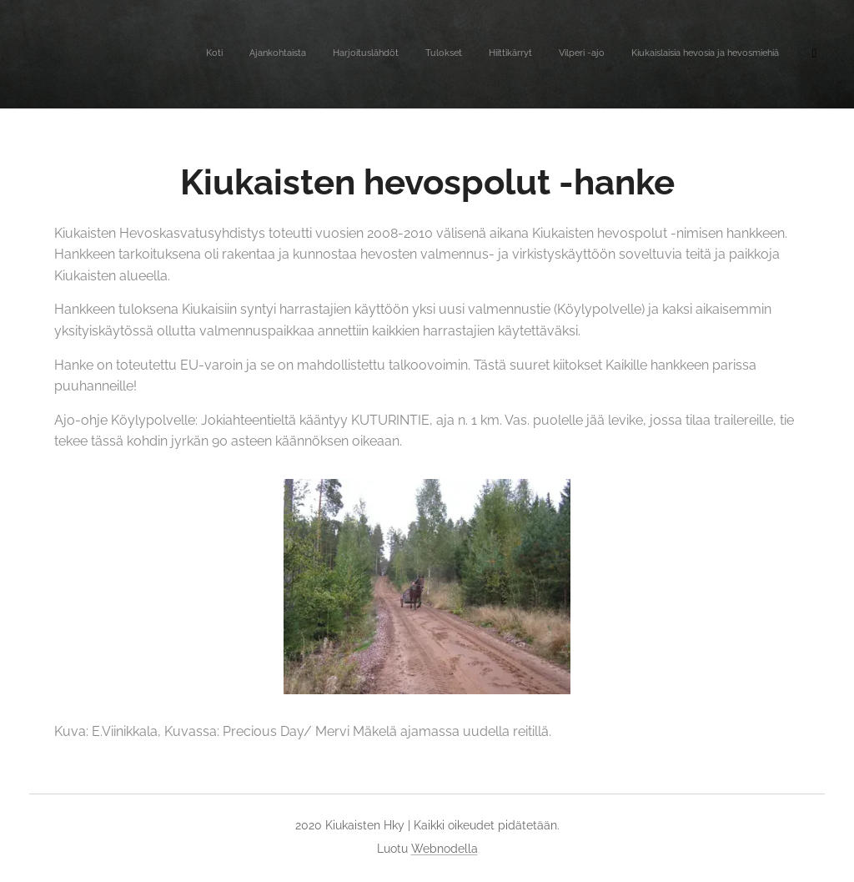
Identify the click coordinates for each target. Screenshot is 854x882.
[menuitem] (642, 54)
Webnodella (444, 848)
